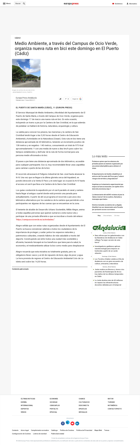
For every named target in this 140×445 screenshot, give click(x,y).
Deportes (25, 409)
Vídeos (23, 412)
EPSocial (53, 412)
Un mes (116, 215)
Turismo (111, 402)
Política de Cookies (67, 430)
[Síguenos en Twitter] (67, 424)
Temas (106, 430)
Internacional (27, 405)
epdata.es (83, 409)
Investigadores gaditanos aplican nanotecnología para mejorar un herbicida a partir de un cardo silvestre (107, 249)
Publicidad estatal (57, 434)
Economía (54, 399)
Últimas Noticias (28, 399)
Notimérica (112, 405)
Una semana (107, 215)
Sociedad (53, 402)
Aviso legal (25, 430)
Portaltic (54, 409)
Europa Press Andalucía (26, 98)
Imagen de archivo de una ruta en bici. (23, 90)
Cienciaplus (55, 405)
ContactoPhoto (115, 409)
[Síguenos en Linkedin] (77, 424)
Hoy (99, 215)
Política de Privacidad (84, 430)
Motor (110, 399)
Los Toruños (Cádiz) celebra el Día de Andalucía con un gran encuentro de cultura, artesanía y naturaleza (109, 261)
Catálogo (54, 430)
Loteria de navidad (40, 434)
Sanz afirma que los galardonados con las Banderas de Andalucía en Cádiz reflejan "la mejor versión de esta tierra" (109, 239)
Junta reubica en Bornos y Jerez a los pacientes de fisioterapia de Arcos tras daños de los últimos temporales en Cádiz (109, 273)
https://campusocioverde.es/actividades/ (35, 219)
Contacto (15, 430)
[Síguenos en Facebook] (63, 424)
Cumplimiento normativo (40, 430)
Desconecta (84, 405)
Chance (82, 399)
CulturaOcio (84, 402)
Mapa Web (98, 430)
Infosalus (83, 412)
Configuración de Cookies (21, 434)
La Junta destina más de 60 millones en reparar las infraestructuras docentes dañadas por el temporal (109, 282)
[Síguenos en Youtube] (72, 424)
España (24, 402)
